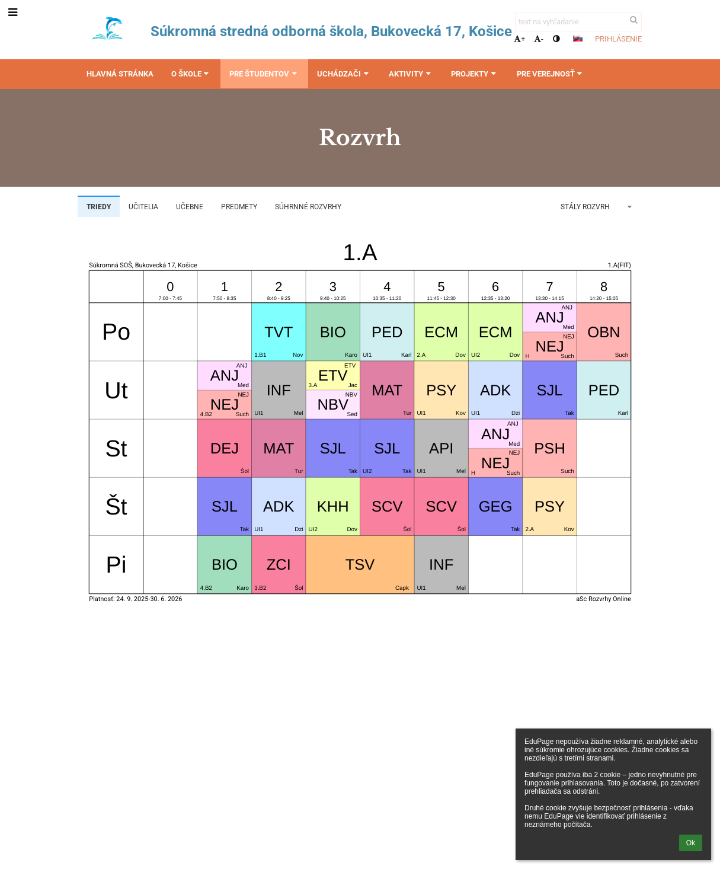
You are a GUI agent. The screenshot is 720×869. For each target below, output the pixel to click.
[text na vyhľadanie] (578, 21)
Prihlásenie (618, 38)
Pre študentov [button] (264, 73)
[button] (578, 38)
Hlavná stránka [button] (120, 73)
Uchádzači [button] (344, 73)
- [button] (538, 38)
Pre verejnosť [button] (551, 73)
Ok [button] (690, 843)
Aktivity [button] (411, 73)
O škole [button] (191, 73)
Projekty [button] (474, 73)
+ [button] (519, 38)
